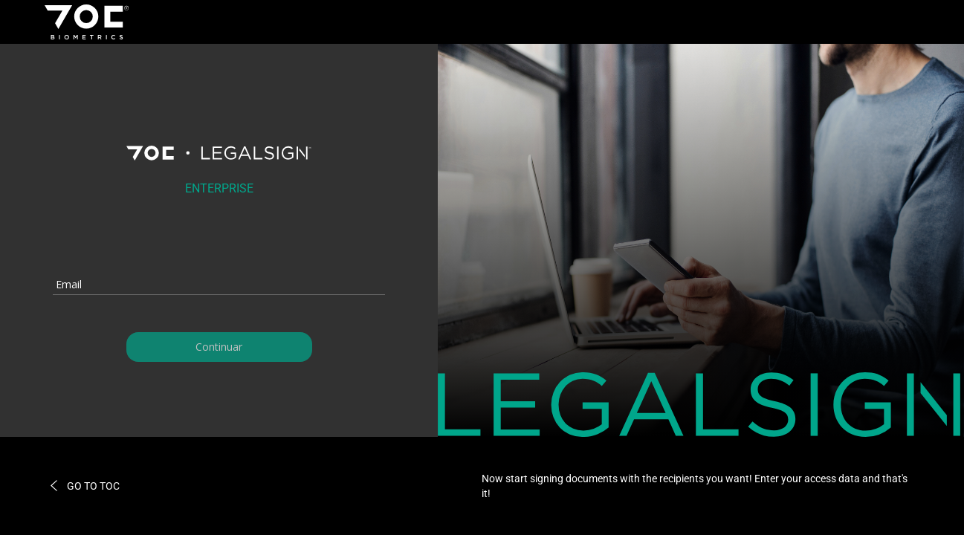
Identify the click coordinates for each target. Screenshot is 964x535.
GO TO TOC (84, 486)
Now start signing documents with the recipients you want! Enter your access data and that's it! (695, 486)
